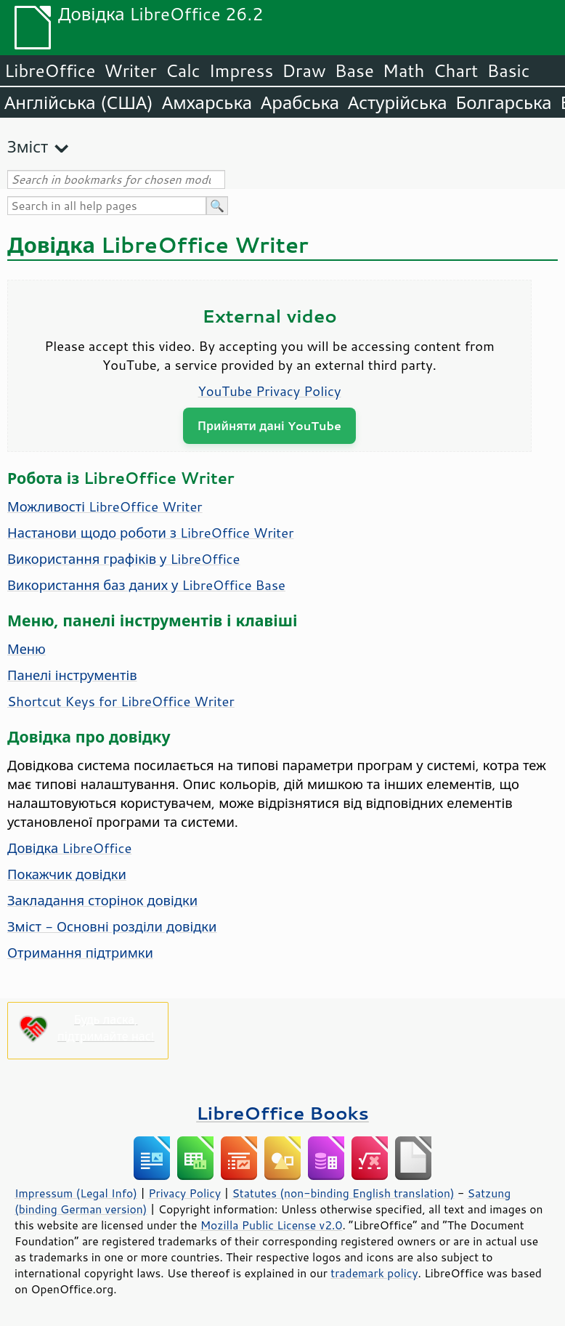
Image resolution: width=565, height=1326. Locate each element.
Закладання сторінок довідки (102, 900)
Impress (241, 70)
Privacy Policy (184, 1193)
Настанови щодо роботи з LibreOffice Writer (150, 532)
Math (404, 70)
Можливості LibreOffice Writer (105, 506)
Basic (508, 70)
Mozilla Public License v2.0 (271, 1225)
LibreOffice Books (282, 1112)
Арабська (300, 102)
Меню (26, 648)
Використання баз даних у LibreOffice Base (146, 584)
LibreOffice (49, 70)
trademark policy (374, 1273)
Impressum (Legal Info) (76, 1193)
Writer (130, 70)
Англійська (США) (78, 102)
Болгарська (504, 102)
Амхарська (207, 102)
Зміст (27, 146)
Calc (183, 70)
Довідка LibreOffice (69, 847)
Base (354, 70)
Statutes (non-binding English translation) (343, 1193)
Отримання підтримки (80, 952)
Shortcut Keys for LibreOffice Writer (121, 701)
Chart (455, 70)
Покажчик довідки (66, 874)
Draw (303, 70)
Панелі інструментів (72, 675)
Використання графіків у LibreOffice (123, 558)
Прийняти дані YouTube (269, 425)
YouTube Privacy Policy (269, 390)
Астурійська (397, 102)
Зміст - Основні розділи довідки (112, 926)
